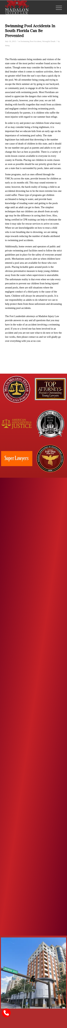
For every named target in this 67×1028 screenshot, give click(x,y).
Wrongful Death (48, 41)
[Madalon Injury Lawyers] (28, 7)
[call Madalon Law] (6, 1012)
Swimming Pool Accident (31, 41)
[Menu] (57, 7)
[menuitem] (57, 7)
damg (7, 45)
